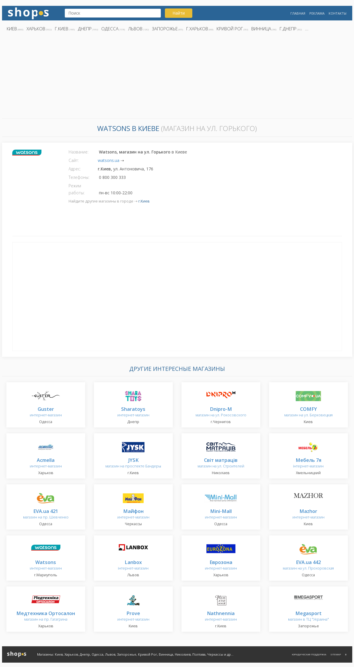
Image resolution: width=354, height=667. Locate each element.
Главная (297, 13)
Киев (12, 29)
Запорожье (165, 29)
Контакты (337, 13)
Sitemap (335, 654)
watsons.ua (108, 160)
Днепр (85, 29)
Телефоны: (79, 177)
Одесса (109, 29)
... (306, 29)
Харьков (36, 29)
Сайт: (74, 160)
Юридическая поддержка (309, 654)
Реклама (317, 13)
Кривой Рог (230, 29)
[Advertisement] (177, 77)
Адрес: (75, 169)
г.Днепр (288, 29)
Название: (78, 152)
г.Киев (61, 29)
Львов (135, 29)
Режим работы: (77, 189)
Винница (261, 29)
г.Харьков (197, 29)
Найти (178, 13)
